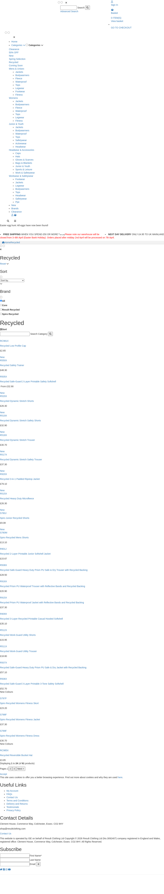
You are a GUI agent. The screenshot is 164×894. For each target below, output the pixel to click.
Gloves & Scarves (24, 159)
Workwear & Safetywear (21, 176)
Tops (17, 85)
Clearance (14, 49)
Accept (3, 774)
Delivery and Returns (17, 804)
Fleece (18, 78)
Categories (18, 45)
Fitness (19, 94)
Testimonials (12, 807)
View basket (117, 21)
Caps (18, 153)
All (3, 301)
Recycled (13, 62)
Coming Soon (16, 65)
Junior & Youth (16, 124)
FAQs (9, 794)
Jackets (19, 72)
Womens (13, 98)
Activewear (20, 143)
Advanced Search (69, 11)
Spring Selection (17, 59)
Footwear (20, 91)
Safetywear (21, 140)
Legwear (19, 88)
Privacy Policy (13, 810)
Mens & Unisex (16, 68)
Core (4, 305)
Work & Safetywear (25, 172)
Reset (3, 263)
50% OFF (14, 52)
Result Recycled (11, 309)
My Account (12, 791)
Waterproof (21, 81)
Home (14, 41)
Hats (17, 156)
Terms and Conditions (17, 800)
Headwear (20, 146)
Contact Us (12, 797)
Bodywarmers (22, 75)
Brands (14, 208)
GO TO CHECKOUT (121, 27)
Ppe (17, 202)
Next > (20, 768)
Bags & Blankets (23, 163)
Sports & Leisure (23, 169)
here (120, 777)
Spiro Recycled (10, 314)
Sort (3, 329)
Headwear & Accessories (21, 150)
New (11, 55)
